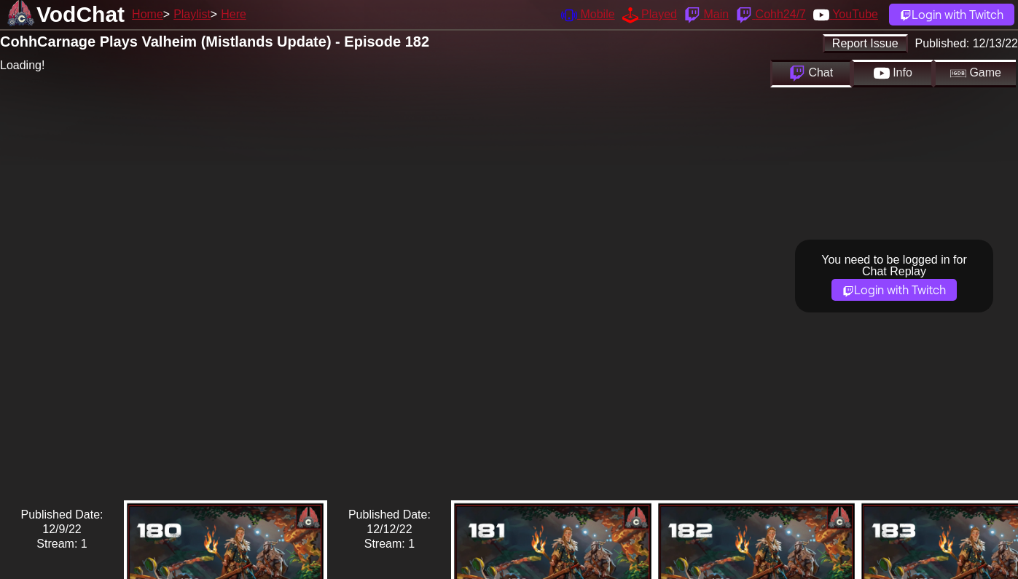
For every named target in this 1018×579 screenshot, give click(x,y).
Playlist (192, 14)
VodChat (80, 14)
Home (147, 14)
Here (233, 14)
